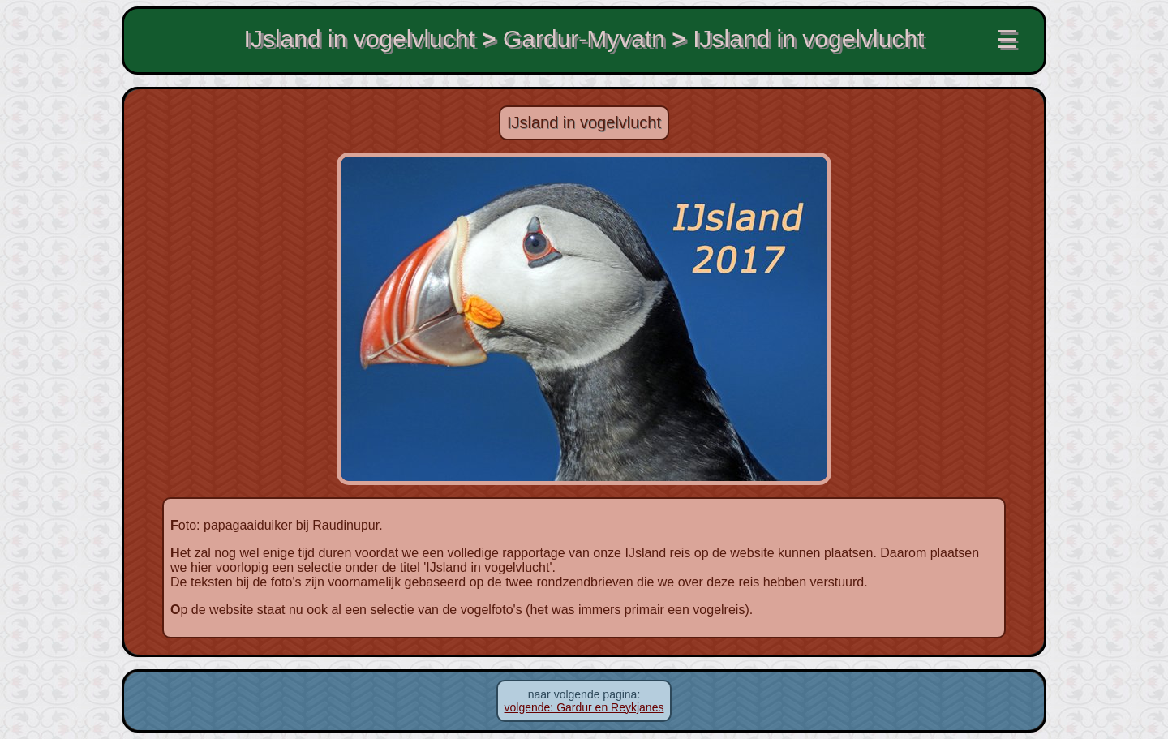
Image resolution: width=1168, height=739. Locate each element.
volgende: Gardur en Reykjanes (584, 707)
